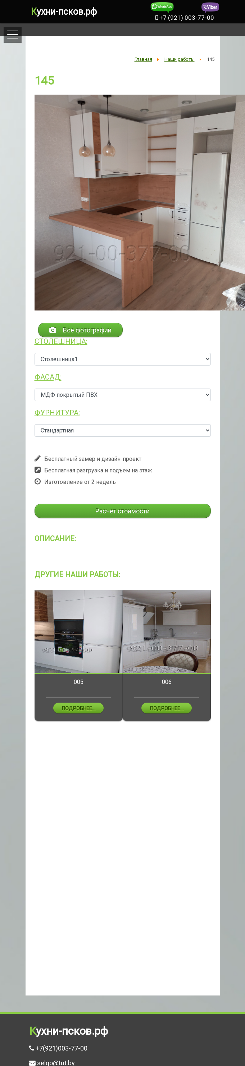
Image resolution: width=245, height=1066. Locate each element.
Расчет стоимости (122, 511)
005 (78, 682)
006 (167, 682)
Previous (29, 661)
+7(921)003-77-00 (61, 1048)
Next (216, 661)
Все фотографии (80, 330)
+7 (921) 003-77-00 (184, 17)
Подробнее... (78, 708)
